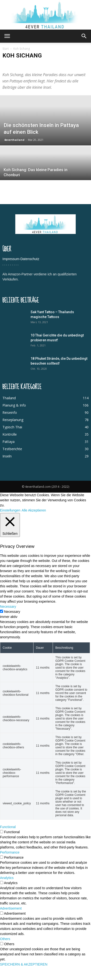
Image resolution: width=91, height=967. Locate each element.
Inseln (7, 456)
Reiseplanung (12, 419)
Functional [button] (8, 827)
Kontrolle (9, 434)
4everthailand (14, 140)
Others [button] (5, 939)
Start (5, 49)
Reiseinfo (9, 412)
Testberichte (12, 449)
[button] (84, 36)
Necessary (12, 612)
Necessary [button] (8, 606)
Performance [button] (9, 852)
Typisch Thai (12, 427)
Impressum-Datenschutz (20, 259)
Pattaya (8, 441)
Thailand (9, 398)
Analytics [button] (7, 878)
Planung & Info (14, 405)
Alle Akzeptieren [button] (34, 510)
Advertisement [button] (11, 908)
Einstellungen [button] (10, 510)
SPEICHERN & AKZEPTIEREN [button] (23, 964)
